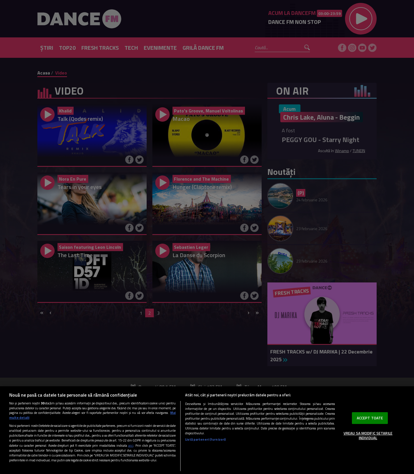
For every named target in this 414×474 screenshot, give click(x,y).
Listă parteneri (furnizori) (205, 439)
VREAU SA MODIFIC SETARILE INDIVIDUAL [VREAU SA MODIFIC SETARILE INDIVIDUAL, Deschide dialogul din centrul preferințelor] (368, 435)
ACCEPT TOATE (370, 418)
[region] (207, 430)
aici (130, 445)
